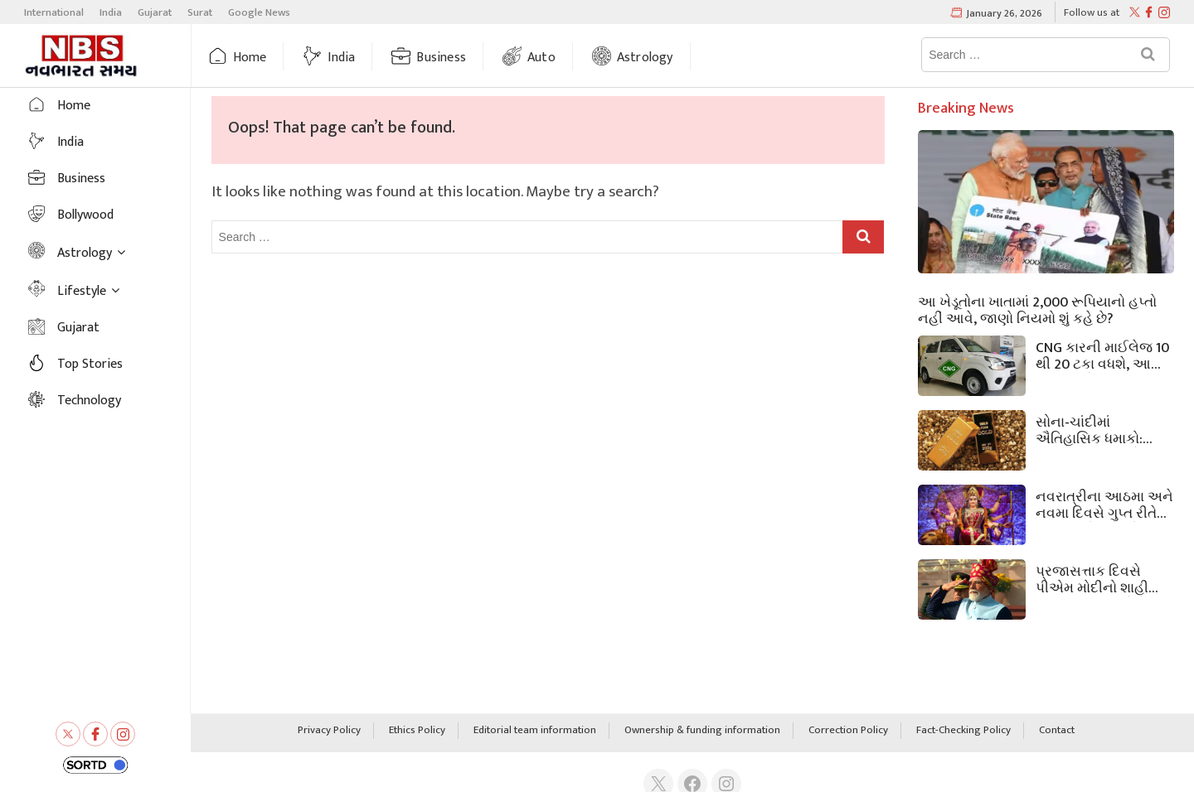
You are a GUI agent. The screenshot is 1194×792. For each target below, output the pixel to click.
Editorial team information (534, 730)
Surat (199, 12)
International (54, 12)
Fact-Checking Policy (963, 730)
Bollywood (85, 215)
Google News (259, 12)
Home (250, 57)
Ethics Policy (417, 730)
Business (441, 57)
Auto (541, 57)
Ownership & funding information (702, 730)
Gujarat (155, 12)
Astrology (645, 57)
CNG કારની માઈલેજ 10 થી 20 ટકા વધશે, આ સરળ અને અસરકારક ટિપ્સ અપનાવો (1102, 354)
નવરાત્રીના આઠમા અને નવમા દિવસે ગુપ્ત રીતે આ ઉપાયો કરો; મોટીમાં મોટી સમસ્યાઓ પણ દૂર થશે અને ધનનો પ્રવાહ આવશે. (1104, 503)
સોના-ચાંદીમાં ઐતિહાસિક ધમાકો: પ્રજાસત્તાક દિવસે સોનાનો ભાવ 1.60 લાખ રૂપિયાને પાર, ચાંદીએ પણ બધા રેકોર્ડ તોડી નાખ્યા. (1099, 429)
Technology (89, 400)
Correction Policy (848, 730)
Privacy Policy (329, 730)
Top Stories (90, 364)
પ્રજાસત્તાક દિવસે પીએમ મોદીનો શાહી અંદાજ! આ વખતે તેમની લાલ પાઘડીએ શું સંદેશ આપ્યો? (1103, 578)
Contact (1057, 730)
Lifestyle (81, 291)
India (111, 12)
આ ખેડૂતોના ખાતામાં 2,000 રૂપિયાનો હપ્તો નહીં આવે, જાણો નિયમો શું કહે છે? (1037, 309)
